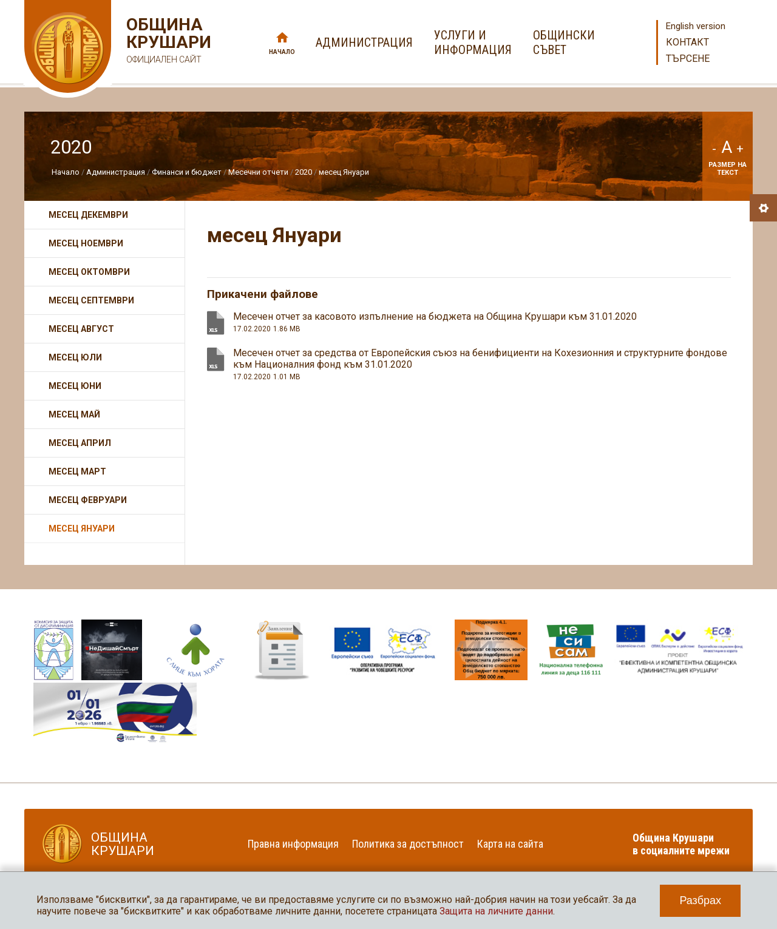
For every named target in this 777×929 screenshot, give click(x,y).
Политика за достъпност (408, 843)
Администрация (115, 172)
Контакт (687, 42)
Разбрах (700, 900)
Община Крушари (167, 42)
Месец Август (81, 329)
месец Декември (88, 215)
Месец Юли (75, 357)
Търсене (688, 58)
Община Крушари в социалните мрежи (681, 844)
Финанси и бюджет (187, 172)
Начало (282, 52)
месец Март (77, 471)
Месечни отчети (258, 172)
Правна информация (293, 843)
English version (695, 26)
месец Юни (75, 386)
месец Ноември (86, 243)
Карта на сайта (510, 843)
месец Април (80, 443)
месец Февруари (88, 500)
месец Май (74, 414)
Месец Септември (91, 300)
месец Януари (344, 172)
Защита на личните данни (496, 911)
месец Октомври (89, 272)
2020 (303, 172)
